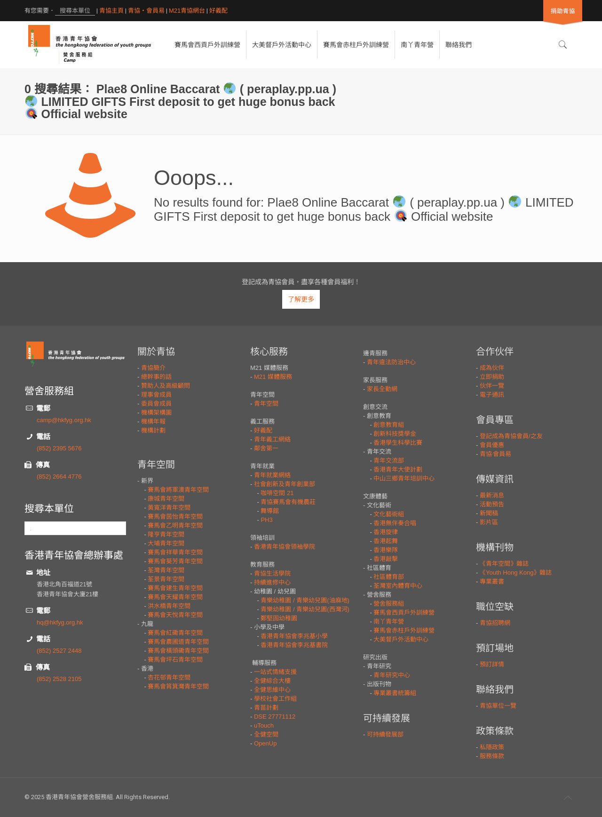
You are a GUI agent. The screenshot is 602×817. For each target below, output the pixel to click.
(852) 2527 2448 (59, 650)
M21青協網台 (187, 10)
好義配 (218, 10)
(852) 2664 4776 (59, 476)
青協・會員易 (146, 10)
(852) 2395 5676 (59, 448)
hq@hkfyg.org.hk (60, 622)
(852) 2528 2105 (59, 678)
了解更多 (301, 299)
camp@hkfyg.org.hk (64, 420)
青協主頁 (111, 10)
